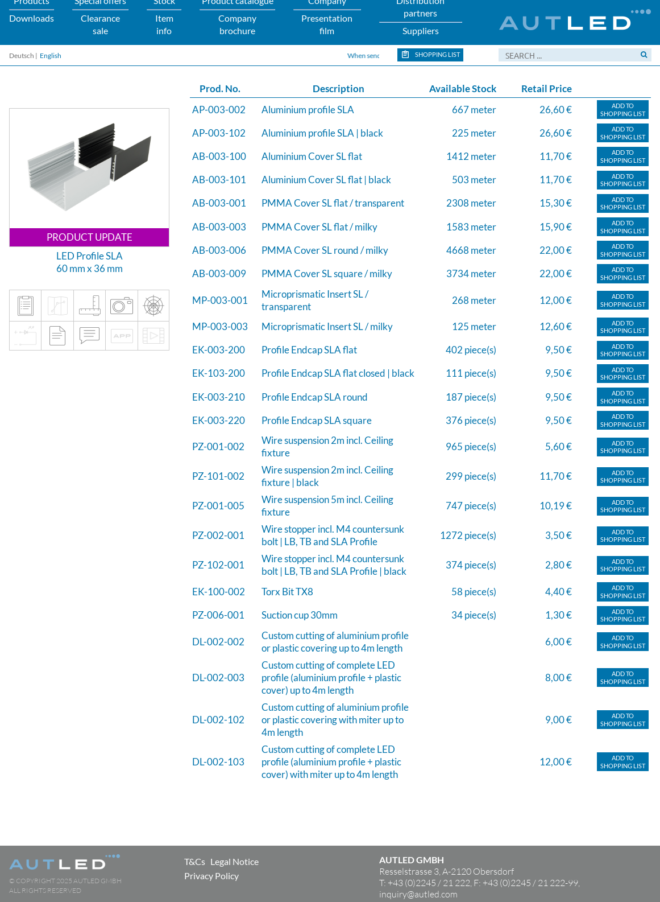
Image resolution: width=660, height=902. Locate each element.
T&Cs (194, 861)
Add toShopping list (622, 109)
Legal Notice (234, 861)
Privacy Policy (211, 875)
